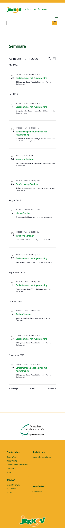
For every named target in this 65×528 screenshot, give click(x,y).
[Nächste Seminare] (52, 389)
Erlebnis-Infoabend (25, 159)
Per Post (9, 493)
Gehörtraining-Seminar (27, 184)
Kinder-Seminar (23, 213)
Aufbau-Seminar (23, 314)
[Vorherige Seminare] (13, 389)
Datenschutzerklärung (41, 457)
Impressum (11, 469)
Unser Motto (11, 461)
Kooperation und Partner (17, 465)
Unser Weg (11, 457)
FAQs (8, 472)
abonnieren (37, 491)
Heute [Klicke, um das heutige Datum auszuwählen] (32, 389)
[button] (4, 523)
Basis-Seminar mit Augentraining (31, 78)
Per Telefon (11, 489)
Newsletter (38, 486)
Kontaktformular (13, 485)
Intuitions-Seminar (25, 235)
